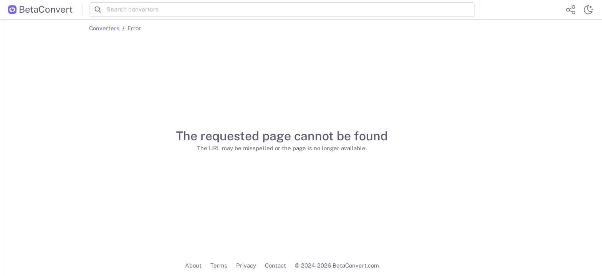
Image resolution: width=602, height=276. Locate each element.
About (193, 265)
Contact (275, 265)
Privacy (246, 265)
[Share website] (570, 9)
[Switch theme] (588, 9)
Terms (218, 265)
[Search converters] (290, 9)
